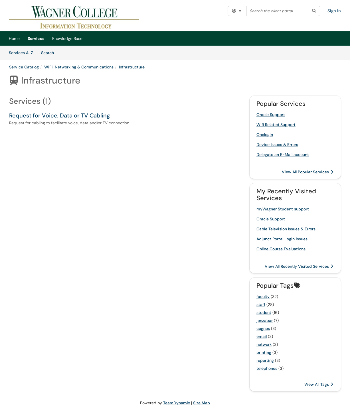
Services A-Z (21, 52)
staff (260, 304)
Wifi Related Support (276, 124)
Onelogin (264, 134)
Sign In (334, 11)
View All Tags (318, 384)
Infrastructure (132, 67)
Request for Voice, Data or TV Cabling (59, 115)
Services (36, 38)
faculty (263, 296)
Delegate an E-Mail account (282, 154)
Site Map (201, 402)
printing (263, 352)
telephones (266, 368)
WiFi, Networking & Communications (79, 67)
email (261, 336)
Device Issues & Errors (277, 144)
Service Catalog (24, 67)
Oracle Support (270, 114)
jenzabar (264, 320)
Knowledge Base (67, 38)
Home (14, 38)
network (264, 344)
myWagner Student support (282, 209)
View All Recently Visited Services (299, 266)
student (263, 312)
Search (49, 52)
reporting (265, 360)
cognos (263, 328)
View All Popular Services (307, 171)
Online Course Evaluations (281, 248)
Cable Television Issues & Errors (285, 229)
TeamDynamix (176, 402)
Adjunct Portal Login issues (281, 238)
